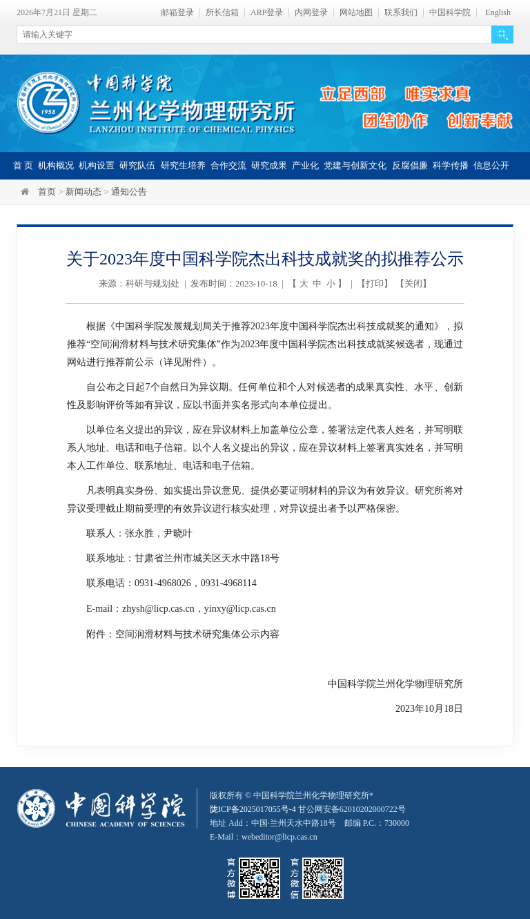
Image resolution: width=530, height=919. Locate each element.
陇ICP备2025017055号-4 (253, 808)
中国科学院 (450, 12)
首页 (47, 191)
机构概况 (56, 165)
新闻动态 (83, 191)
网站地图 (356, 12)
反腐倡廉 (410, 165)
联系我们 (401, 12)
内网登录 (311, 12)
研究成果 (269, 165)
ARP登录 (267, 12)
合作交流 (228, 165)
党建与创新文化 (355, 165)
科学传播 (451, 165)
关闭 (413, 283)
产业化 (305, 165)
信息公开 (491, 165)
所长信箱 (222, 12)
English (498, 12)
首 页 (23, 165)
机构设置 (97, 165)
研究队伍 (137, 165)
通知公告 (129, 191)
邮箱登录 (177, 12)
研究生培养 (183, 165)
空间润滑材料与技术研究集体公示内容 (197, 633)
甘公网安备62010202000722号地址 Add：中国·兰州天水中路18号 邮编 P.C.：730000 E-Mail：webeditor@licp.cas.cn (309, 821)
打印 (375, 283)
